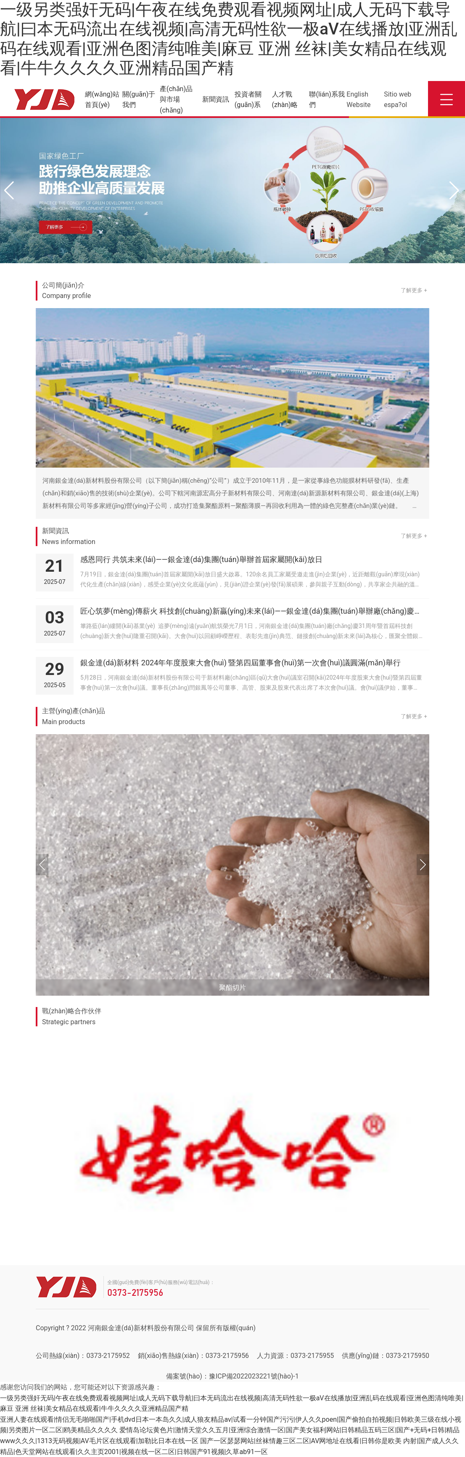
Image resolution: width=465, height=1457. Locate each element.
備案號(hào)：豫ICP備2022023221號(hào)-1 (232, 1376)
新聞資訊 (215, 99)
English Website (358, 99)
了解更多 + (414, 290)
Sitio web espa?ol (397, 99)
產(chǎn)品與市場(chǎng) (176, 99)
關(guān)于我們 (138, 99)
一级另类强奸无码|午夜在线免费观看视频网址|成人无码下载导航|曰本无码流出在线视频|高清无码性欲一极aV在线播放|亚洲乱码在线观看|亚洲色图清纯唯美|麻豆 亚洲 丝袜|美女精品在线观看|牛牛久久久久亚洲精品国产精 (228, 38)
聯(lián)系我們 (326, 99)
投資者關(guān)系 (248, 99)
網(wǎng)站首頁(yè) (102, 99)
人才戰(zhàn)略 (285, 99)
